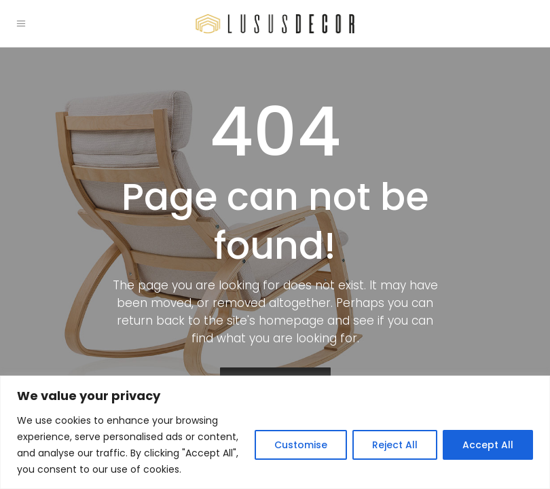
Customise (300, 445)
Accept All (487, 445)
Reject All (395, 445)
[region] (275, 432)
